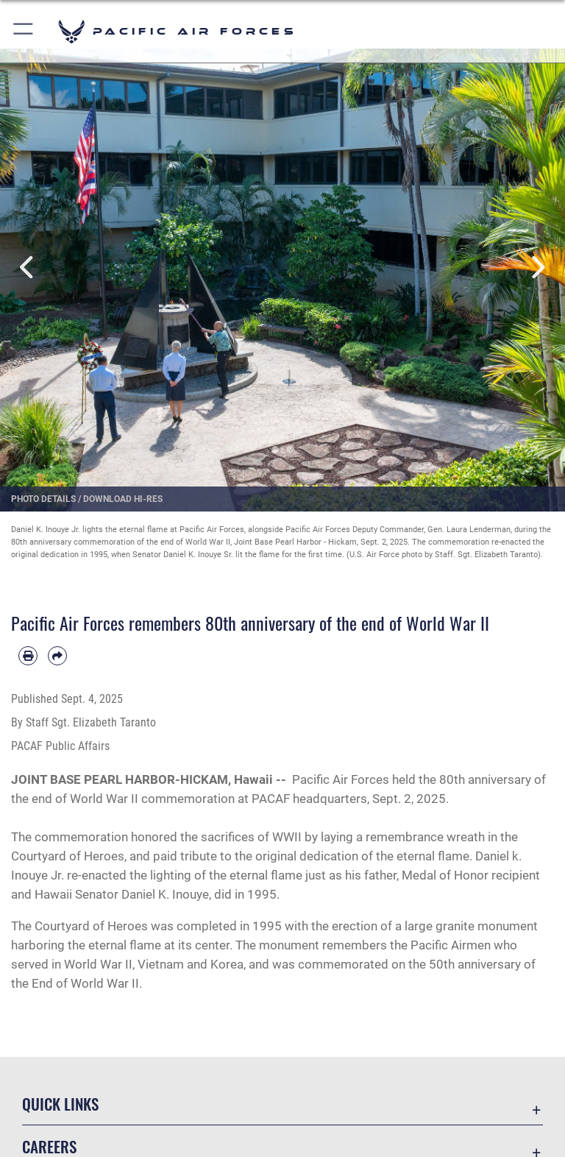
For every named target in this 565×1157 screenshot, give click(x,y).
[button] (24, 31)
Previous (28, 267)
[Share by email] (57, 655)
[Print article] (28, 655)
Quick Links (60, 1103)
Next (536, 267)
